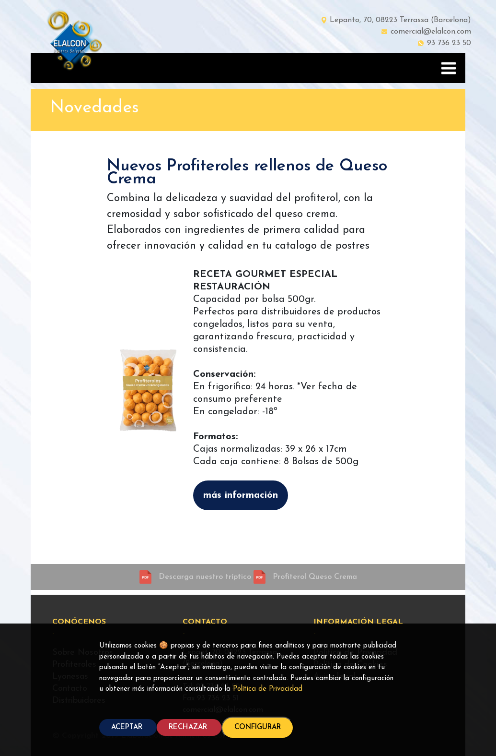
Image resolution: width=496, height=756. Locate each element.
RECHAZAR (189, 727)
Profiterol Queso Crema (315, 577)
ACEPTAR (128, 727)
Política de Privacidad (267, 689)
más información (240, 495)
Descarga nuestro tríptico (206, 577)
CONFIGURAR (257, 727)
